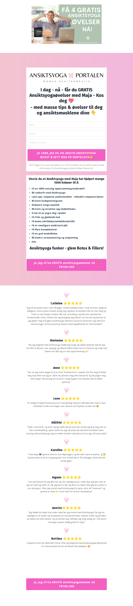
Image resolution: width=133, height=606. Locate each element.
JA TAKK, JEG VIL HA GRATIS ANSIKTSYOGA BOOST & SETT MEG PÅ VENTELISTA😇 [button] (66, 155)
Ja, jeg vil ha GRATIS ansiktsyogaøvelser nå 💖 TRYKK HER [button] (66, 266)
